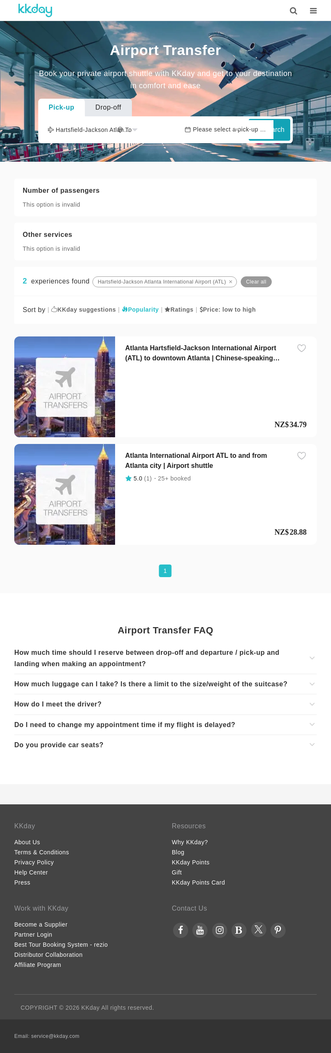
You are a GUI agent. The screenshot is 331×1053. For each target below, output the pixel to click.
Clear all (256, 282)
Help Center (31, 872)
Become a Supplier (41, 924)
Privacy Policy (34, 862)
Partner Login (33, 934)
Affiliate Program (37, 964)
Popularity (140, 309)
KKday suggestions (83, 309)
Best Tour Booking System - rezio (61, 944)
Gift (177, 872)
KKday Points (191, 862)
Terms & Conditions (41, 852)
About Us (27, 842)
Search (269, 129)
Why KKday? (190, 842)
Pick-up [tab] (61, 107)
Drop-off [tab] (108, 107)
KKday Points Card (198, 882)
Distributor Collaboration (48, 954)
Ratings (179, 309)
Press (22, 882)
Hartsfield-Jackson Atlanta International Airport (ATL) (162, 282)
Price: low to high (228, 309)
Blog (178, 852)
